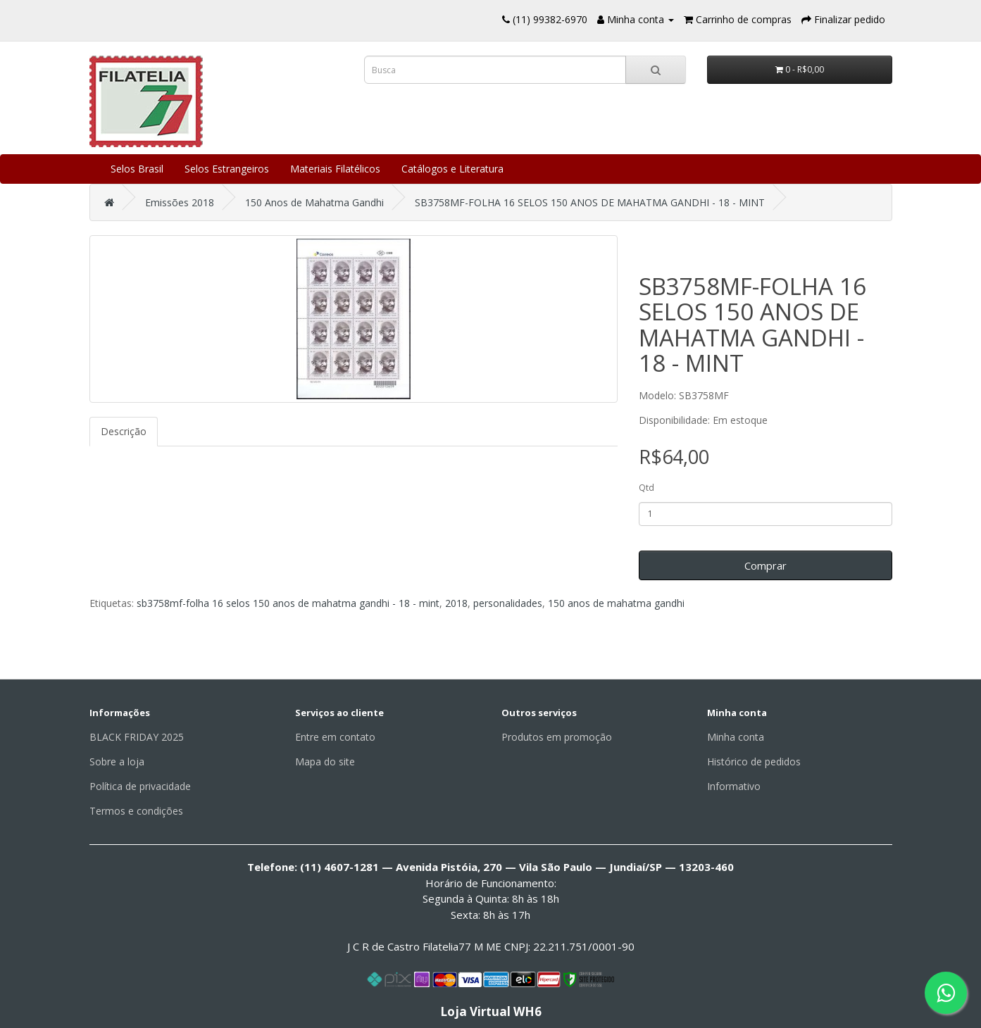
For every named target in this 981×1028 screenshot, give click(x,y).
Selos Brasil (137, 168)
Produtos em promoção (556, 737)
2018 (456, 603)
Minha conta (735, 737)
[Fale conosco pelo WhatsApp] (946, 993)
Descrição (123, 431)
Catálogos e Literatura (452, 168)
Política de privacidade (140, 786)
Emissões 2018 (179, 202)
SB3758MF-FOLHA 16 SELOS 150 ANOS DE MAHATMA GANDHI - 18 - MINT (590, 202)
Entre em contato (335, 737)
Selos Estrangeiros (227, 168)
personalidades (507, 603)
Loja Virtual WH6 (491, 1011)
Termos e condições (136, 810)
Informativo (734, 786)
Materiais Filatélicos (335, 168)
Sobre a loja (116, 761)
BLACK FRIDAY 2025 (136, 737)
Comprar (765, 565)
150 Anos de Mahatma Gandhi (314, 202)
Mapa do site (325, 761)
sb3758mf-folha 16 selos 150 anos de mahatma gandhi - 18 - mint (288, 603)
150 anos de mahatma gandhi (616, 603)
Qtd (646, 488)
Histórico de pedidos (754, 761)
